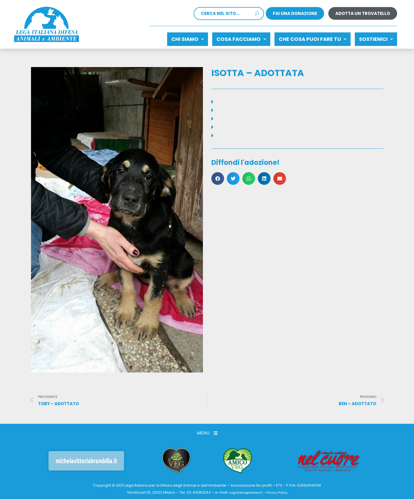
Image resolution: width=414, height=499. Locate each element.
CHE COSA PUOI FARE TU (304, 37)
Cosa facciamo (227, 37)
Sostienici (373, 37)
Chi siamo (168, 37)
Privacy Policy (279, 490)
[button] (217, 175)
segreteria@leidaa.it (244, 490)
